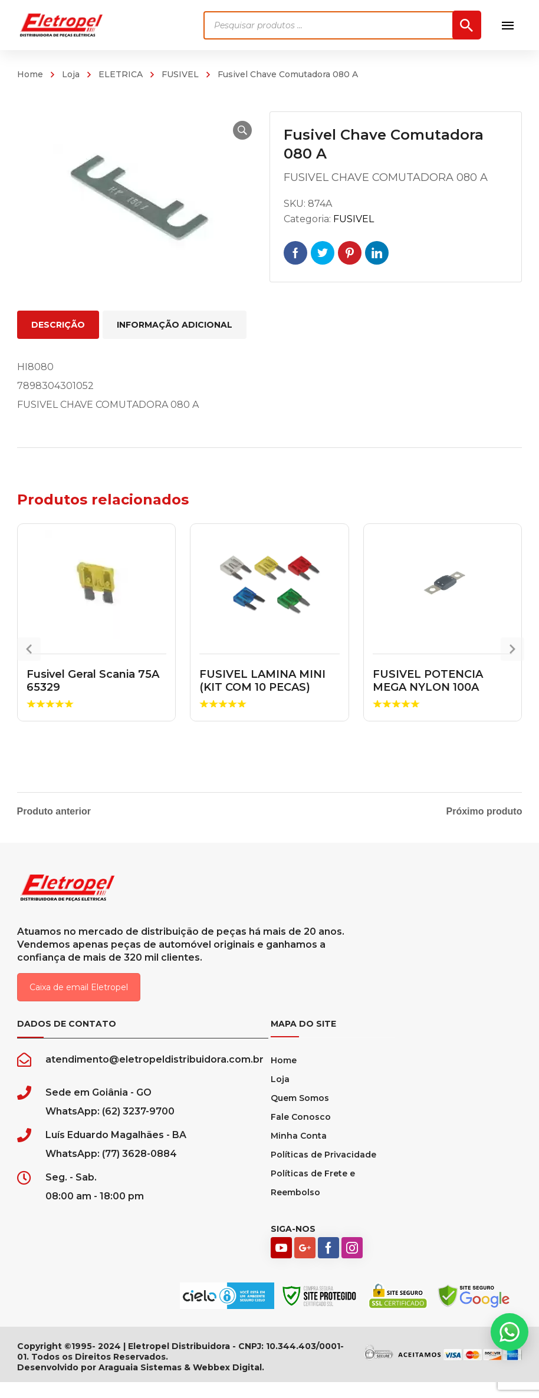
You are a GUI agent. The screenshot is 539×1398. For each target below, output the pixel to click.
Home (30, 74)
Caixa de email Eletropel (78, 1003)
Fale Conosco (301, 1132)
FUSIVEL (180, 74)
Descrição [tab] (58, 324)
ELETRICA (120, 74)
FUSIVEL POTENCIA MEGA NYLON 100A (428, 681)
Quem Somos (300, 1114)
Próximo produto (484, 811)
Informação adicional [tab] (174, 324)
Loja (71, 74)
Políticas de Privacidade (323, 1170)
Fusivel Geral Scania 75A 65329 (93, 681)
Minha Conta (299, 1151)
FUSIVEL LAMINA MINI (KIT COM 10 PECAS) (262, 681)
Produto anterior (54, 811)
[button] (231, 130)
